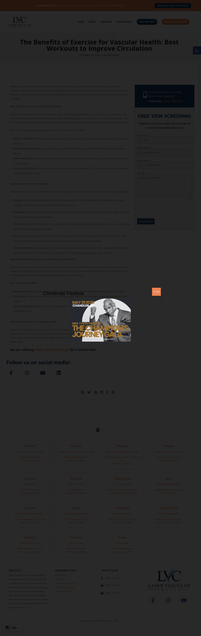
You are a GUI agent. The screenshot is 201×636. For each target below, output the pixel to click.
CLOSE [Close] (156, 292)
